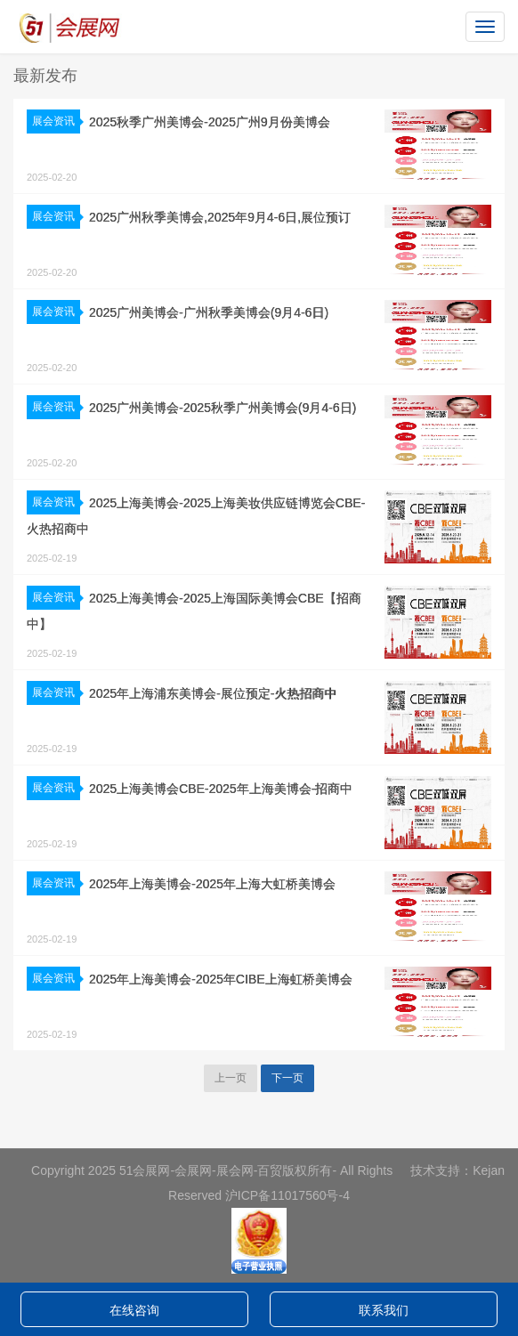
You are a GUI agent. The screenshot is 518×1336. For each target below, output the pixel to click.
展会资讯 (56, 121)
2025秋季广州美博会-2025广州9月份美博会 (209, 122)
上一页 (230, 1078)
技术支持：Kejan (457, 1170)
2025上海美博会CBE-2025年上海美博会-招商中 (220, 788)
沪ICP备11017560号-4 (287, 1195)
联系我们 (384, 1310)
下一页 (287, 1078)
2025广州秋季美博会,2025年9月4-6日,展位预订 (220, 217)
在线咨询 (134, 1310)
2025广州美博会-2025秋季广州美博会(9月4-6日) (222, 408)
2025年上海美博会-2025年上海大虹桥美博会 (212, 884)
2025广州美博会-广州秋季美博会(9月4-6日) (208, 312)
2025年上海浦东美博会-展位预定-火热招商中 (212, 693)
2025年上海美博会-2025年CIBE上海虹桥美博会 (220, 979)
